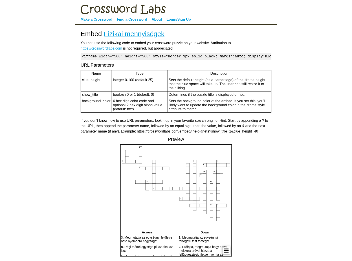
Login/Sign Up (179, 19)
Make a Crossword (96, 19)
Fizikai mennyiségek (134, 33)
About (157, 19)
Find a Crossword (132, 19)
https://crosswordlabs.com (101, 48)
